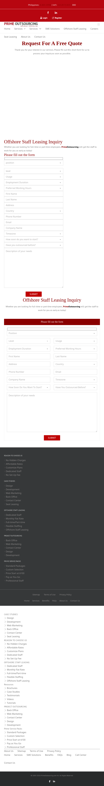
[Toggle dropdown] (24, 29)
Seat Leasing (10, 36)
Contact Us (39, 36)
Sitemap (36, 594)
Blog (69, 754)
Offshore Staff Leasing (75, 28)
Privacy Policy (66, 594)
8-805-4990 (45, 5)
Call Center (80, 754)
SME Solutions (52, 28)
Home (7, 28)
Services (18, 28)
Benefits (45, 600)
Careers (94, 28)
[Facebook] (49, 13)
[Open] (98, 24)
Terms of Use (50, 594)
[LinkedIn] (56, 13)
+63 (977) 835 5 (64, 5)
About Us (25, 36)
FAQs (54, 600)
